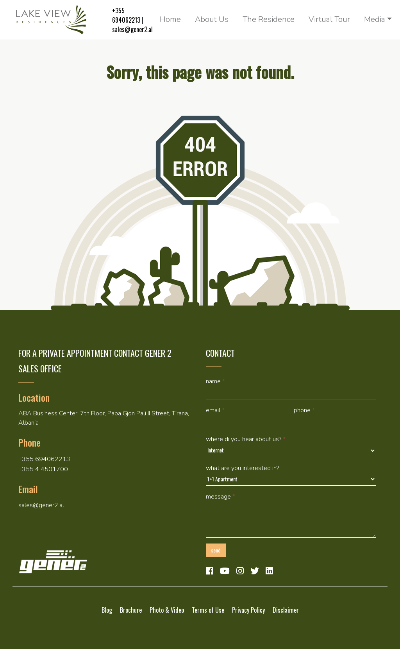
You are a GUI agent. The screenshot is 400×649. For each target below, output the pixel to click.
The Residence (269, 19)
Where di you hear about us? (246, 439)
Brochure (131, 610)
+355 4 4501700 (43, 469)
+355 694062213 (126, 15)
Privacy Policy (248, 610)
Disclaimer (286, 610)
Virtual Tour (329, 19)
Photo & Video (167, 610)
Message (220, 496)
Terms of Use (208, 610)
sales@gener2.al (132, 29)
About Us (212, 19)
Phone (304, 410)
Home (170, 19)
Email (215, 410)
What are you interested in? (242, 468)
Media (374, 19)
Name (215, 381)
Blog (107, 610)
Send (216, 550)
